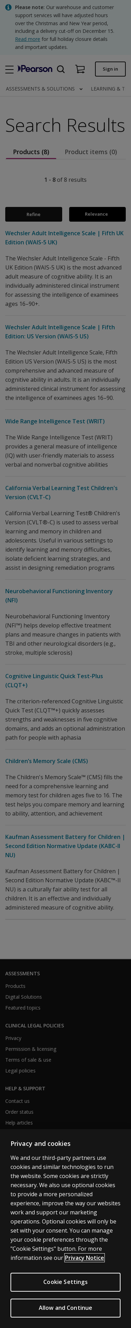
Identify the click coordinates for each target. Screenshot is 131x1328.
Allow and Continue (66, 1310)
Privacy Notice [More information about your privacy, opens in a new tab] (84, 1260)
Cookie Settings (65, 1284)
